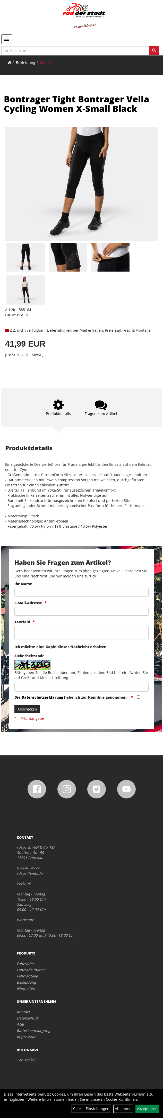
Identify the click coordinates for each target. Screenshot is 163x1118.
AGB (20, 1024)
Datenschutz (27, 1018)
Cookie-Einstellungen (91, 1108)
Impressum (26, 1036)
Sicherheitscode (29, 655)
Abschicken (27, 709)
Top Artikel (26, 1059)
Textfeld (22, 621)
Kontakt (23, 1011)
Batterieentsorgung (33, 1030)
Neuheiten (26, 988)
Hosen (45, 62)
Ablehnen (123, 1108)
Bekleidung (25, 62)
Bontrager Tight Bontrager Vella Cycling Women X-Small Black (76, 104)
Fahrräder (25, 963)
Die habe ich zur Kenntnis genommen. (71, 697)
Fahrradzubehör (31, 969)
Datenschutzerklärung (42, 697)
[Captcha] (81, 687)
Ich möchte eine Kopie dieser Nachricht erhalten (60, 646)
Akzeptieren (147, 1108)
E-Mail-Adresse (28, 602)
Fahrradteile (27, 976)
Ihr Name (23, 583)
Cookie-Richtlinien (121, 1099)
